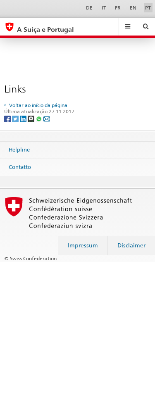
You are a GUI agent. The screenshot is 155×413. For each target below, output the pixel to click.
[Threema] (32, 118)
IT (104, 8)
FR (118, 8)
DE (89, 8)
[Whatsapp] (39, 118)
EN (133, 8)
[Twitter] (16, 118)
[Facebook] (8, 118)
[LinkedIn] (24, 118)
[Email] (46, 118)
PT (148, 8)
